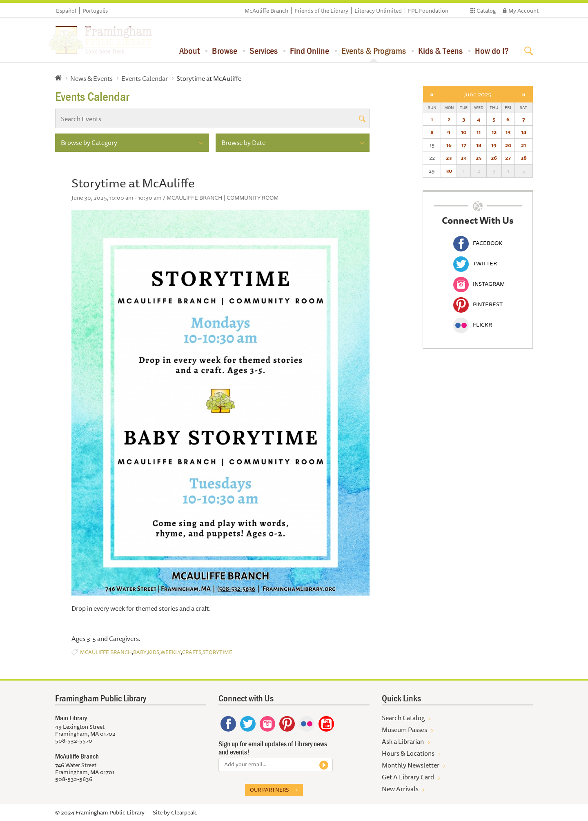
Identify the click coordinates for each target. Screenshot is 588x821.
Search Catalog (403, 717)
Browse (224, 50)
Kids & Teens (440, 50)
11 (479, 132)
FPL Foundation (428, 10)
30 (449, 171)
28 (524, 158)
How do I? (492, 50)
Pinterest (478, 304)
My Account (523, 10)
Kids (153, 652)
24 (464, 158)
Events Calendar (144, 78)
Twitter (475, 263)
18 (478, 145)
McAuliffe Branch (266, 10)
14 (523, 132)
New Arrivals (400, 788)
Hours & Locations (408, 753)
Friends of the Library (321, 10)
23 (449, 158)
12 (494, 132)
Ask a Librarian (403, 741)
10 (463, 132)
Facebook (477, 242)
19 (494, 145)
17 (463, 145)
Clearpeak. (184, 812)
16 (449, 145)
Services (263, 50)
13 (508, 132)
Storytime (217, 652)
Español (66, 10)
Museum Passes (404, 729)
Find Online (309, 50)
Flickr (472, 324)
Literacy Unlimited (378, 10)
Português (95, 10)
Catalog (486, 10)
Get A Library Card (408, 777)
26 (494, 158)
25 (478, 158)
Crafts (191, 652)
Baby (140, 652)
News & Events (91, 78)
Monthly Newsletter (410, 765)
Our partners (269, 789)
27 (508, 158)
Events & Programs (373, 50)
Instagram (479, 283)
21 (523, 145)
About (189, 50)
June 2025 (477, 94)
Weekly (170, 652)
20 (508, 145)
